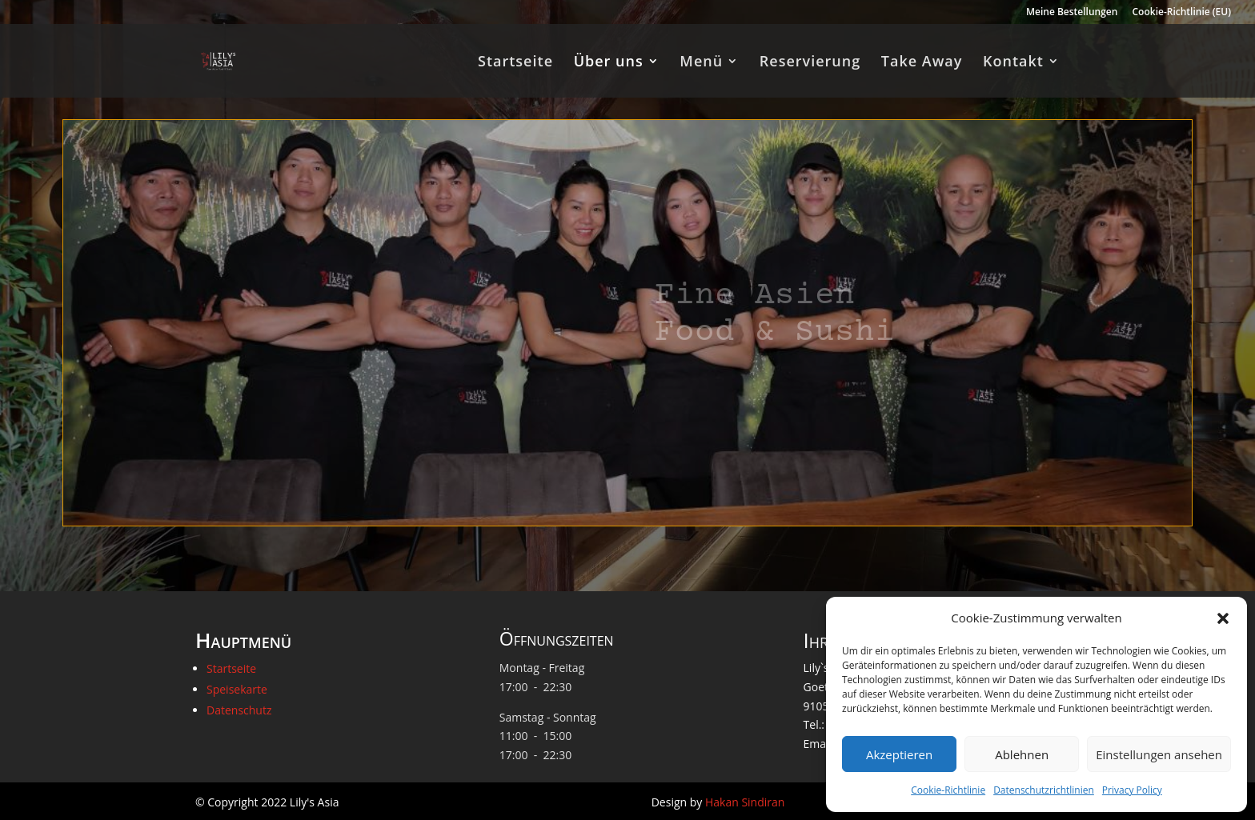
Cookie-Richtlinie (948, 790)
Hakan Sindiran (744, 802)
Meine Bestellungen (1071, 12)
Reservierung (810, 62)
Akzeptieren (899, 754)
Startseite (515, 62)
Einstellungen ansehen (1159, 754)
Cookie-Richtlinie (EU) (1182, 12)
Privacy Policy (1132, 790)
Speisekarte (236, 689)
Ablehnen (1022, 754)
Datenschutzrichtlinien (1043, 790)
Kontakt (1013, 62)
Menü (701, 62)
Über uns (609, 62)
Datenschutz (238, 710)
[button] (1223, 618)
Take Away (922, 62)
